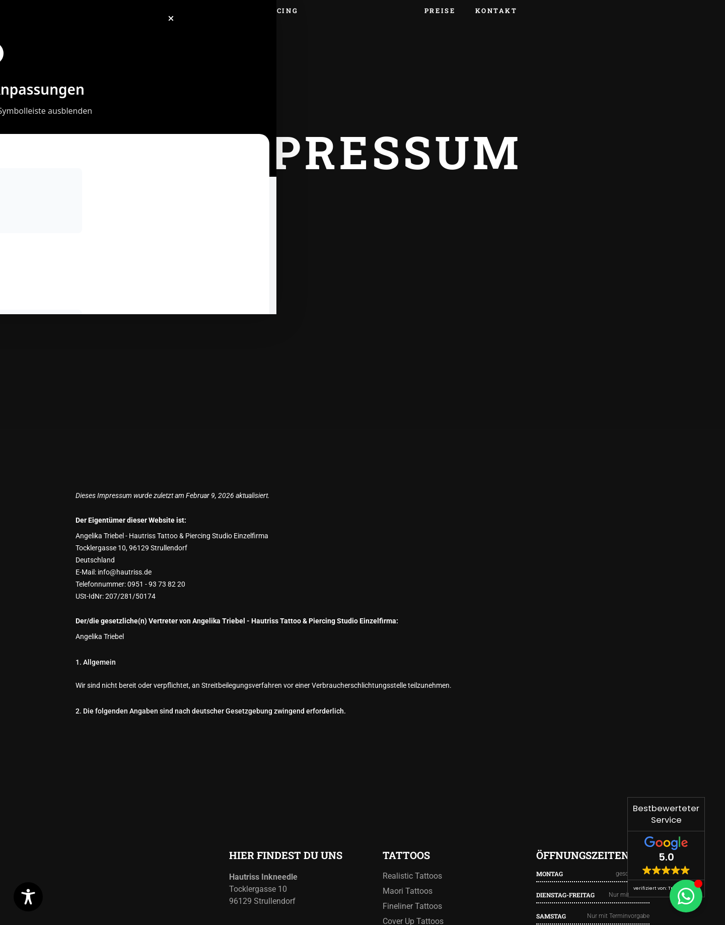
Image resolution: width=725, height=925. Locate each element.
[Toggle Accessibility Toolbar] (28, 896)
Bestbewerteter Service (666, 814)
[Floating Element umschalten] (686, 896)
